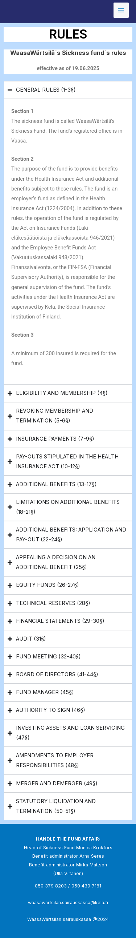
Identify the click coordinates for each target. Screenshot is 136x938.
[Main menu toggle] (121, 10)
